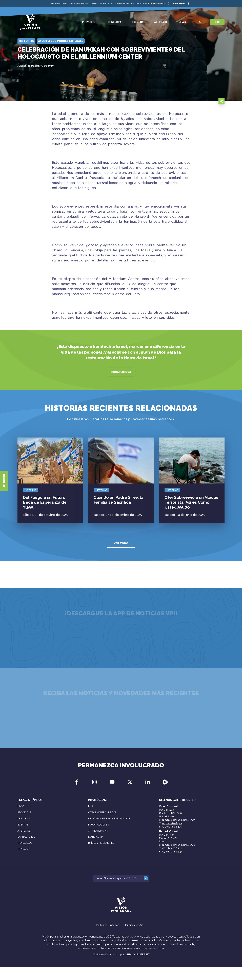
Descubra (114, 22)
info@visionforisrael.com (178, 820)
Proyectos (89, 22)
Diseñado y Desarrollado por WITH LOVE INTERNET (121, 954)
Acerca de (161, 22)
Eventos (138, 22)
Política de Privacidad (107, 925)
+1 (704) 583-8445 (172, 823)
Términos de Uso (134, 925)
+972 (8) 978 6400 (172, 848)
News (182, 22)
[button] (121, 878)
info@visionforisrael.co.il (178, 845)
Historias (30, 490)
